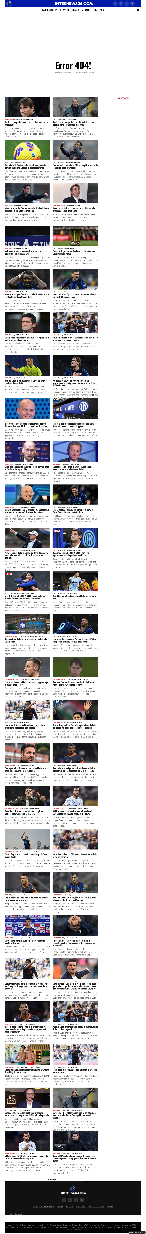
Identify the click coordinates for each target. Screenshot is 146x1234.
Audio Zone (85, 10)
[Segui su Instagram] (76, 1201)
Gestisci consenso (16, 1215)
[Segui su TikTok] (82, 1201)
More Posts (51, 1179)
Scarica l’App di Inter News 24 (43, 1207)
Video (102, 10)
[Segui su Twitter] (70, 1201)
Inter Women (64, 10)
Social (95, 10)
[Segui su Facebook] (64, 1201)
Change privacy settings (137, 1232)
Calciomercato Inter (49, 10)
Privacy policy (81, 1207)
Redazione (69, 1207)
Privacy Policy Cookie (96, 1207)
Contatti (60, 1207)
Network (110, 1207)
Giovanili (75, 10)
